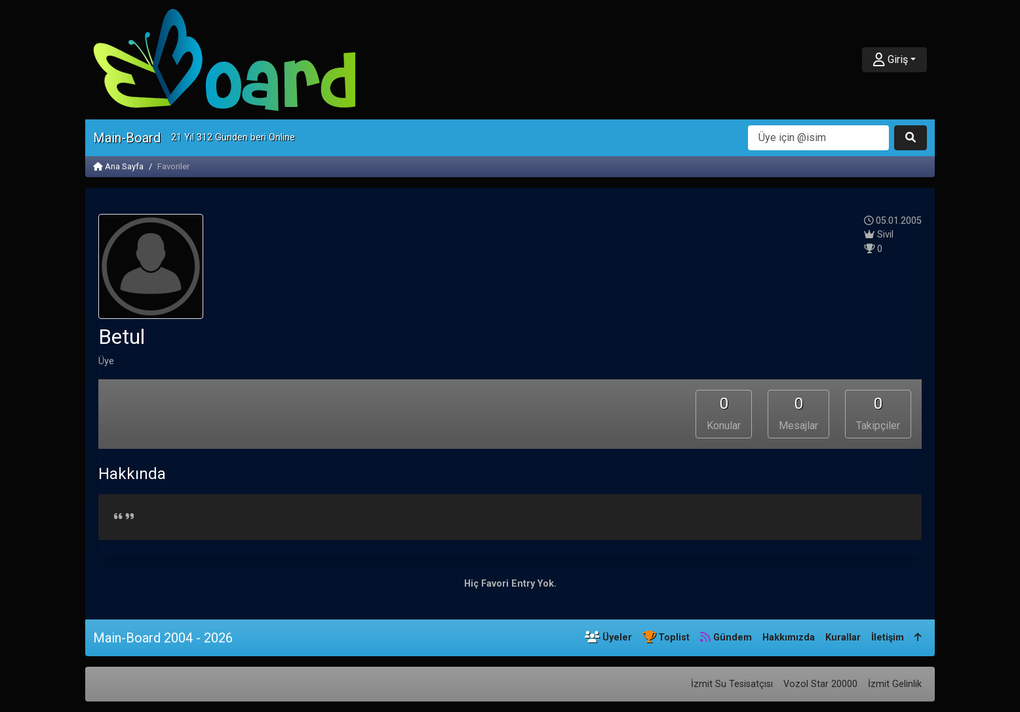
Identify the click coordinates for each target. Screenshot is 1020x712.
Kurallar (843, 637)
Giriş (890, 59)
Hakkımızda (788, 637)
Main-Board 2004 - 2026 (163, 638)
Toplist (666, 637)
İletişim (887, 637)
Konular (724, 413)
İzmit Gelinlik (895, 684)
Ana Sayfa (118, 166)
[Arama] (818, 137)
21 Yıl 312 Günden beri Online (233, 137)
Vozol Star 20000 (820, 684)
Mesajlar (798, 413)
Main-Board (127, 138)
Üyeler (608, 637)
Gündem (726, 637)
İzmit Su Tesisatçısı (732, 684)
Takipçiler (878, 413)
